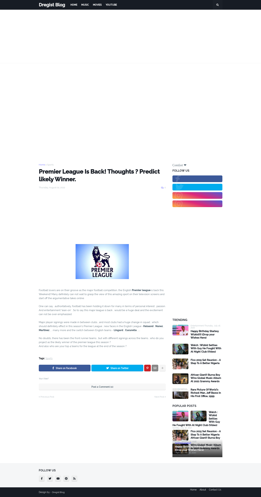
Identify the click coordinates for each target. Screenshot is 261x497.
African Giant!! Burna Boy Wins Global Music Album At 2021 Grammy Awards (206, 378)
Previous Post (47, 397)
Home (42, 165)
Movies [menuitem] (97, 4)
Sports (50, 165)
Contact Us (216, 492)
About (203, 492)
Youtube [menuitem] (111, 4)
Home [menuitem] (73, 4)
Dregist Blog (52, 4)
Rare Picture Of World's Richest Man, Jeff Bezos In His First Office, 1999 (206, 393)
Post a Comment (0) (102, 387)
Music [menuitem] (85, 4)
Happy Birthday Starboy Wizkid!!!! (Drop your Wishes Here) (205, 334)
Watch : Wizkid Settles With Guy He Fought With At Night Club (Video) (206, 348)
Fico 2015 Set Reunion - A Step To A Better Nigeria (206, 362)
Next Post (159, 397)
